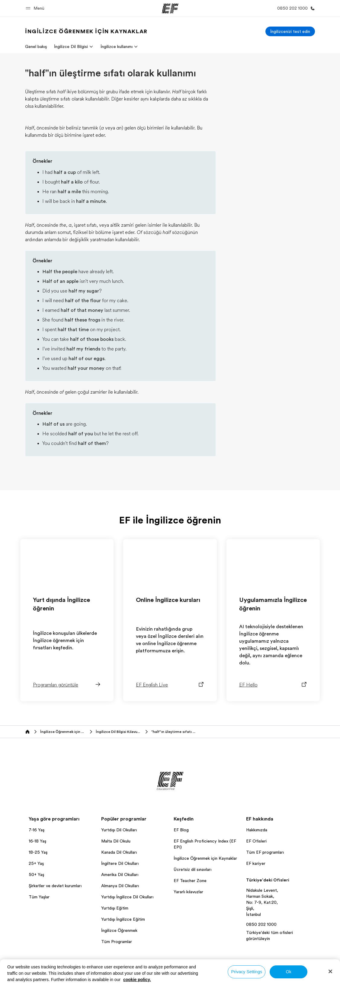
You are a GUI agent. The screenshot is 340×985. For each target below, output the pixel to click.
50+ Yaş (36, 874)
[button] (36, 8)
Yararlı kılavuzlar (188, 891)
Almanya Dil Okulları (120, 885)
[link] (86, 31)
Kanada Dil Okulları (119, 852)
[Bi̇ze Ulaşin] (295, 8)
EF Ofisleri (256, 841)
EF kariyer (255, 863)
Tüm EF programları (265, 852)
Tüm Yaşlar (39, 896)
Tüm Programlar (116, 941)
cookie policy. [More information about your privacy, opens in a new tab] (137, 979)
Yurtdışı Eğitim (114, 908)
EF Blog (181, 829)
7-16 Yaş (36, 829)
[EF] (170, 8)
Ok (288, 971)
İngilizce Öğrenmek (119, 930)
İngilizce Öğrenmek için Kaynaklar (205, 858)
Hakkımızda (256, 829)
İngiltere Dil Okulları (120, 863)
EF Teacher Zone (190, 880)
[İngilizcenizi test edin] (290, 31)
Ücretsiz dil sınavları (192, 869)
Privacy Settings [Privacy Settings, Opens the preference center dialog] (246, 971)
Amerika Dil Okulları (119, 874)
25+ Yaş (36, 863)
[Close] (330, 971)
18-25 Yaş (38, 852)
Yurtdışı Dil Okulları (119, 829)
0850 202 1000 (261, 924)
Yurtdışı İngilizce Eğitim (123, 919)
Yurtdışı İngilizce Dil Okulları (127, 896)
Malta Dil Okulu (115, 841)
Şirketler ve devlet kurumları (55, 885)
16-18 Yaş (37, 841)
